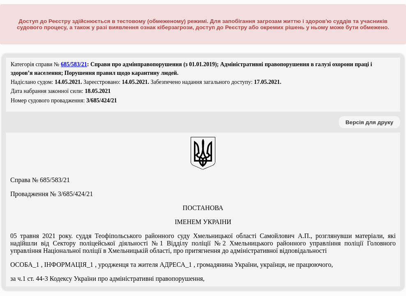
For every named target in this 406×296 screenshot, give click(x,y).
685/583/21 (74, 64)
